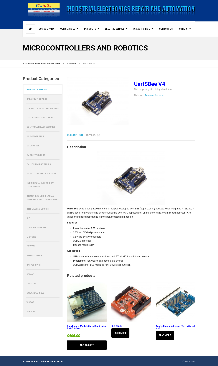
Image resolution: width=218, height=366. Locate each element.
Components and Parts (40, 117)
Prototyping (34, 255)
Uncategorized (35, 292)
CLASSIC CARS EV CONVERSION (42, 108)
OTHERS (183, 29)
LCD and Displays (36, 227)
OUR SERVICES (67, 29)
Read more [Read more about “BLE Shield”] (120, 333)
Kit (28, 218)
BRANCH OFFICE (141, 29)
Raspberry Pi (33, 264)
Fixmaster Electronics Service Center (43, 361)
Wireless (31, 311)
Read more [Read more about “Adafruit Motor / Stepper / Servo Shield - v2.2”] (165, 335)
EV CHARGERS (33, 145)
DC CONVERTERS (35, 136)
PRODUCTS (90, 29)
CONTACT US (166, 29)
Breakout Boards (36, 98)
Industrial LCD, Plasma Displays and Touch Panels (42, 197)
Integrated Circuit (37, 208)
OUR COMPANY (46, 29)
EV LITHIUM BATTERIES (38, 164)
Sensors (31, 283)
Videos (30, 302)
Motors (31, 236)
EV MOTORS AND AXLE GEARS (42, 173)
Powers (30, 246)
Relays (30, 274)
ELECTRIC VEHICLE (114, 29)
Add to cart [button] (87, 345)
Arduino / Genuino (154, 95)
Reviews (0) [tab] (93, 135)
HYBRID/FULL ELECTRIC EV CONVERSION (40, 184)
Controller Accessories (40, 126)
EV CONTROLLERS (35, 155)
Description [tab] (75, 135)
